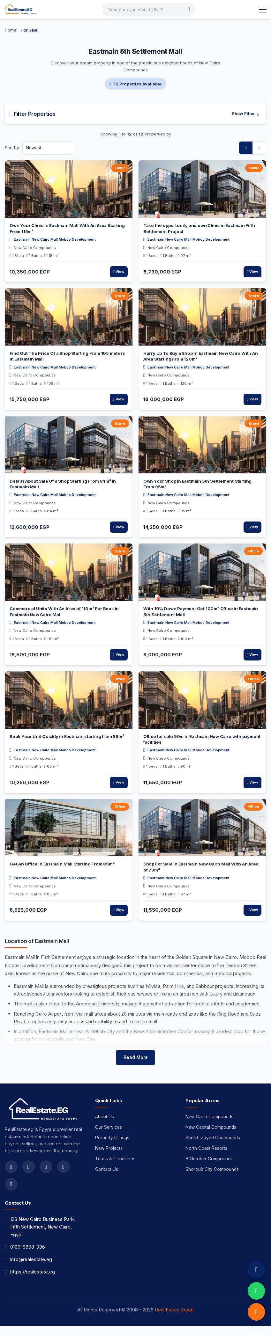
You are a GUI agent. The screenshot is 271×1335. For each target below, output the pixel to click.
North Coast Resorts (206, 1157)
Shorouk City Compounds (212, 1179)
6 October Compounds (209, 1168)
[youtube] (63, 1175)
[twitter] (28, 1175)
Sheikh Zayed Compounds (213, 1147)
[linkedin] (11, 1193)
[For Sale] (29, 30)
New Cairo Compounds (35, 248)
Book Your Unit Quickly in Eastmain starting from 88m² (67, 737)
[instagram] (46, 1175)
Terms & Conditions (115, 1168)
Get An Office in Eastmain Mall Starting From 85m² (62, 865)
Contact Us (106, 1179)
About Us (104, 1125)
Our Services (109, 1136)
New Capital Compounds (211, 1136)
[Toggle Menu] (262, 9)
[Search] (149, 9)
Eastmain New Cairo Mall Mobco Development (55, 239)
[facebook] (11, 1175)
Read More (136, 1066)
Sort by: (12, 147)
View (118, 272)
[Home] (11, 30)
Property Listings (112, 1147)
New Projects (109, 1157)
